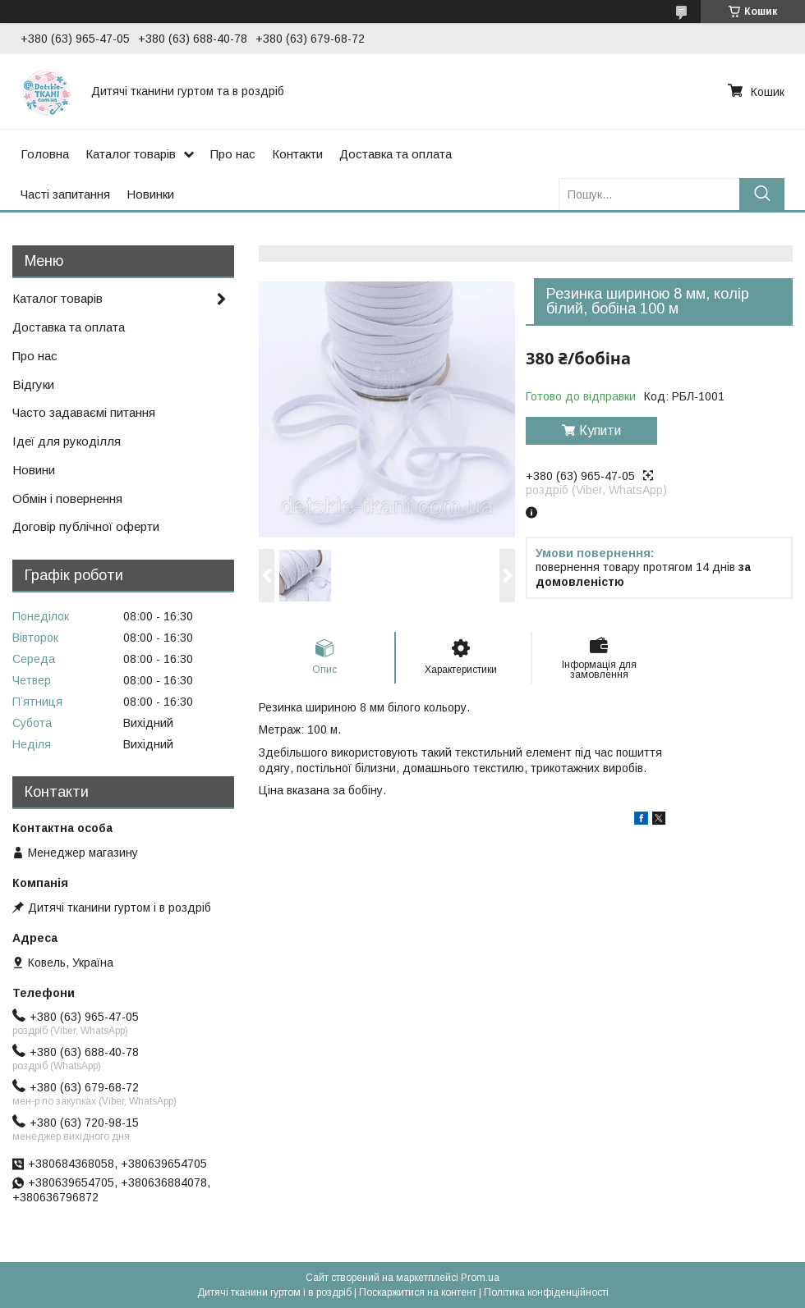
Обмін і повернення (67, 498)
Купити (600, 430)
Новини (33, 470)
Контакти (297, 154)
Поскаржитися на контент (417, 1292)
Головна (45, 154)
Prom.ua (480, 1277)
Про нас (232, 154)
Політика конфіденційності (546, 1292)
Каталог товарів (130, 154)
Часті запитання (65, 194)
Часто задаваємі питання (83, 412)
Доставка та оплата (395, 154)
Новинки (150, 194)
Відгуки (33, 384)
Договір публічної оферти (85, 526)
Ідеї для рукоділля (66, 441)
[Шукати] (761, 194)
